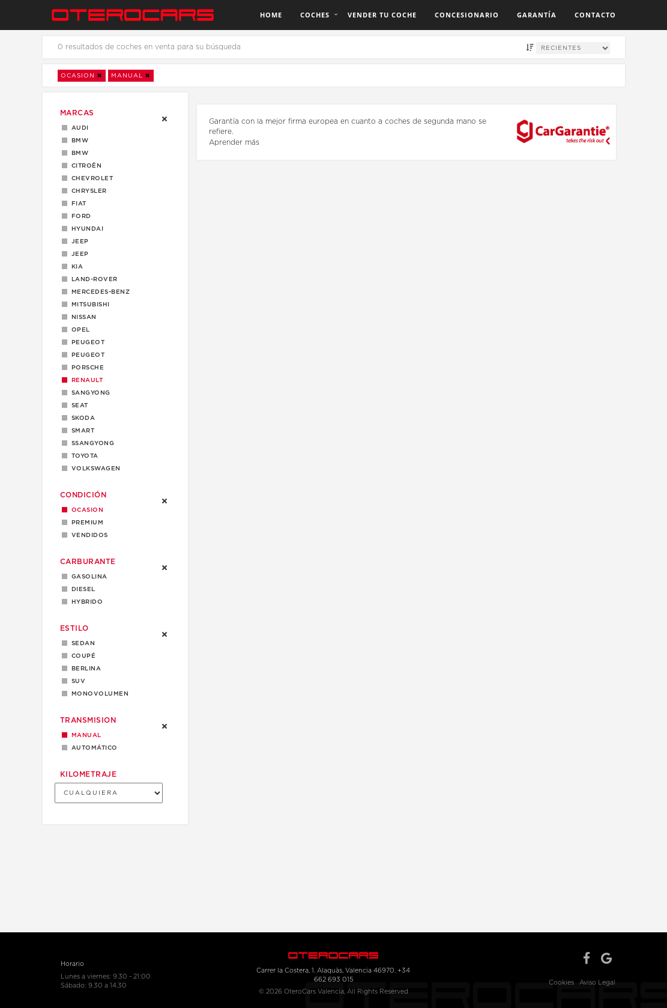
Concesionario (467, 14)
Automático (92, 748)
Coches (315, 14)
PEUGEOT (86, 355)
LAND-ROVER (92, 279)
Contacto (595, 14)
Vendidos (87, 535)
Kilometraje (88, 774)
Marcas (77, 113)
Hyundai (85, 229)
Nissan (82, 317)
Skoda (81, 418)
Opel (78, 330)
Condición (83, 495)
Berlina (84, 669)
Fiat (76, 204)
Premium (85, 523)
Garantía (537, 14)
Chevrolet (90, 178)
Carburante (88, 561)
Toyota (82, 456)
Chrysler (87, 191)
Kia (75, 267)
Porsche (85, 368)
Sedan (81, 643)
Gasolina (87, 577)
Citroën (84, 166)
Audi (78, 128)
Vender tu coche (382, 14)
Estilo (74, 628)
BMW (78, 141)
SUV (76, 681)
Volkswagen (94, 469)
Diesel (81, 589)
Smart (81, 431)
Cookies (561, 982)
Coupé (81, 656)
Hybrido (85, 602)
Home (271, 14)
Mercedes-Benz (98, 292)
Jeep (78, 241)
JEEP (78, 254)
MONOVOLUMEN (98, 694)
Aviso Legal (597, 982)
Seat (77, 405)
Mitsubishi (88, 305)
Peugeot (86, 342)
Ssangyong (91, 443)
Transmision (88, 720)
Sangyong (88, 393)
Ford (79, 216)
